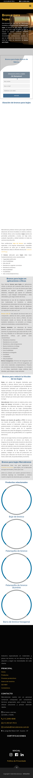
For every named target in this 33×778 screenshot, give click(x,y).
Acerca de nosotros (8, 681)
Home (3, 672)
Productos (4, 675)
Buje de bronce (16, 517)
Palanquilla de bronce (16, 551)
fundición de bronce (7, 467)
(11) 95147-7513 (9, 1)
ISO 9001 (4, 685)
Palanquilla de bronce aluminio (16, 586)
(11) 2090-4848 (24, 1)
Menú (30, 6)
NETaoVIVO (26, 774)
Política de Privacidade (16, 761)
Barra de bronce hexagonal (16, 622)
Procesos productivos (8, 678)
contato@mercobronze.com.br (15, 727)
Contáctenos (5, 688)
